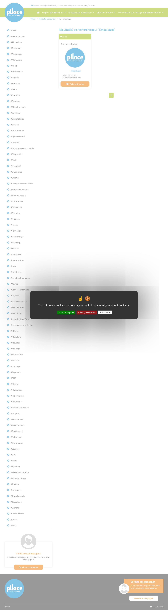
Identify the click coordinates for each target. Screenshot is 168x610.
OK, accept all (66, 312)
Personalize (105, 312)
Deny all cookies (86, 312)
